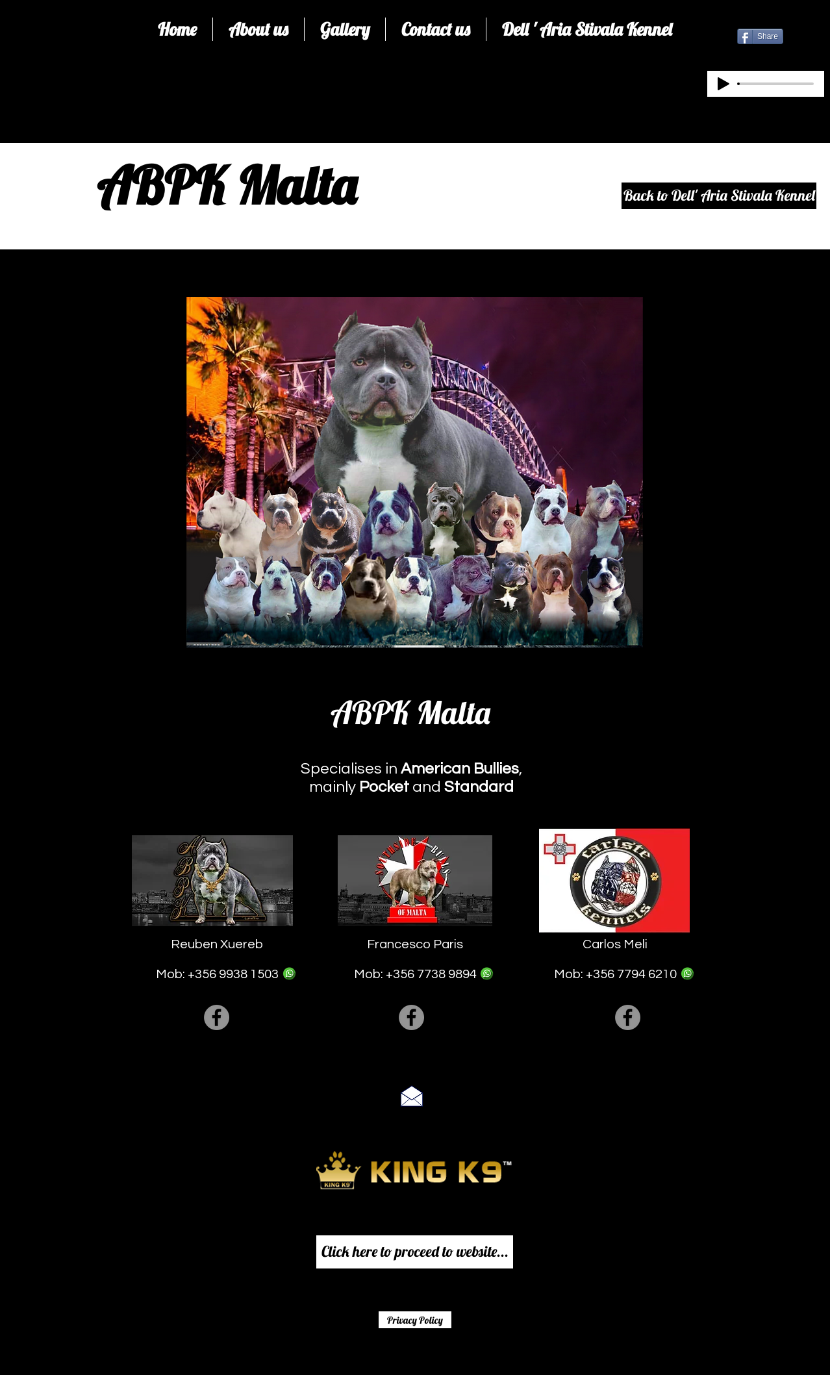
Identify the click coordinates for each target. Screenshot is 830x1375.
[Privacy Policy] (415, 1319)
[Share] (760, 36)
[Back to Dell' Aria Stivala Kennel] (719, 196)
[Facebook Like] (411, 1354)
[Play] (723, 83)
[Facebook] (216, 1017)
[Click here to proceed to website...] (414, 1251)
